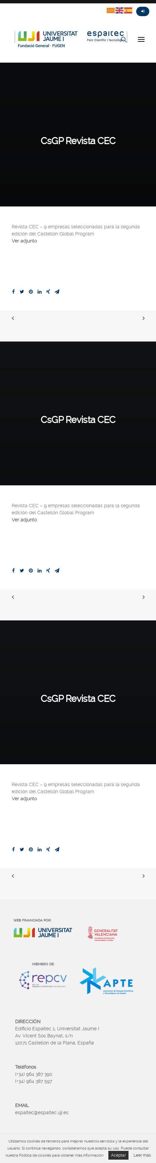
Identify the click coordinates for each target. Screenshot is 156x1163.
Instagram (30, 5)
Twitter (6, 5)
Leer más (142, 1155)
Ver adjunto (24, 241)
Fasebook (18, 5)
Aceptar (118, 1155)
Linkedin (42, 5)
